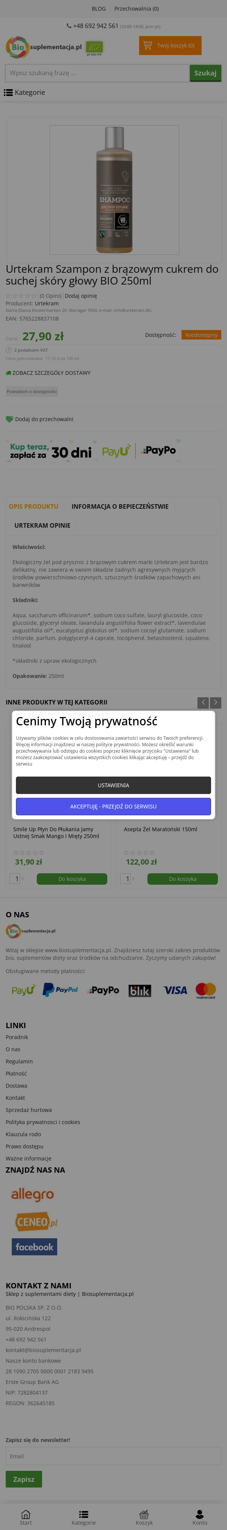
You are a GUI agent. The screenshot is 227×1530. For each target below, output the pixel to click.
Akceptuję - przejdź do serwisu (113, 806)
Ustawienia (113, 785)
